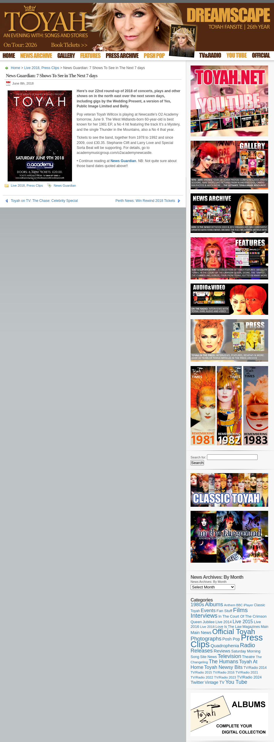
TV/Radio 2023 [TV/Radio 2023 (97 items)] (225, 677)
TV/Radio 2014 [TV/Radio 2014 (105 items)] (255, 668)
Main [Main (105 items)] (264, 627)
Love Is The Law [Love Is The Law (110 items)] (228, 627)
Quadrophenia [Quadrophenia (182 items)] (224, 645)
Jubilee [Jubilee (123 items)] (209, 622)
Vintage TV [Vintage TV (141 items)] (214, 682)
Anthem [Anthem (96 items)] (229, 605)
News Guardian (65, 185)
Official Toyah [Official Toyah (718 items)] (233, 631)
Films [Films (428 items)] (240, 610)
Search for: (198, 457)
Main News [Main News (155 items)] (201, 632)
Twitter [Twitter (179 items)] (197, 682)
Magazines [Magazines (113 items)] (251, 627)
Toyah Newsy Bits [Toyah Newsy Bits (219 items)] (223, 667)
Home (15, 68)
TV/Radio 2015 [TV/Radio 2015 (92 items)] (201, 672)
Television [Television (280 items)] (229, 656)
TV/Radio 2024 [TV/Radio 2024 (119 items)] (249, 677)
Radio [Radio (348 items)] (247, 645)
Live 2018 (32, 68)
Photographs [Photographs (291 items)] (206, 638)
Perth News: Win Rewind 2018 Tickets (145, 201)
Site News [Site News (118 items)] (208, 657)
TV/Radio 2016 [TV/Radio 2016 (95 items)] (223, 672)
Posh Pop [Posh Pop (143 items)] (231, 639)
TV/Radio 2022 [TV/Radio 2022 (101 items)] (202, 677)
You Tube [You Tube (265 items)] (236, 682)
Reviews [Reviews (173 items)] (222, 650)
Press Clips (50, 68)
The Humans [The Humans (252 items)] (223, 661)
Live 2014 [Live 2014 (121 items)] (223, 622)
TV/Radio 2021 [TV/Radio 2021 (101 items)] (246, 672)
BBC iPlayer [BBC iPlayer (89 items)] (244, 605)
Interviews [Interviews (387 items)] (204, 615)
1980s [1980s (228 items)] (197, 604)
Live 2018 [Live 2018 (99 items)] (207, 626)
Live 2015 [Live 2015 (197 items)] (243, 621)
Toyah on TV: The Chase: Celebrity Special (44, 201)
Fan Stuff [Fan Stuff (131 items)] (224, 611)
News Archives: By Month (209, 581)
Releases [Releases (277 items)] (202, 651)
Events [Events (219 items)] (208, 610)
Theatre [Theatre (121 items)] (248, 657)
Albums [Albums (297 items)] (214, 604)
